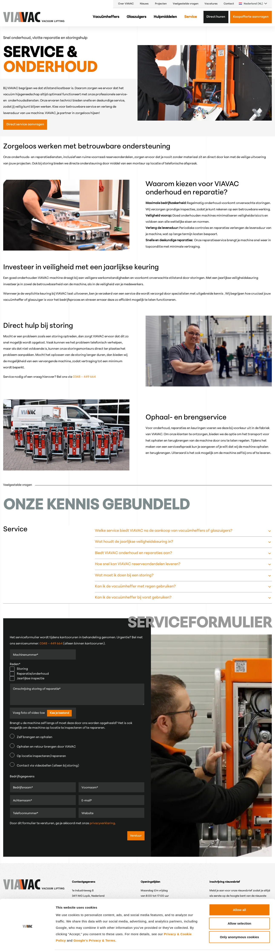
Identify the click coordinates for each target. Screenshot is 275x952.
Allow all (239, 895)
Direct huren (215, 17)
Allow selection (239, 909)
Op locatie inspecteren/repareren (38, 755)
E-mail (87, 800)
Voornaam (90, 788)
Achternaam (23, 800)
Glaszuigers (136, 17)
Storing (19, 669)
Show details (222, 943)
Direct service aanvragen (25, 124)
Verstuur (136, 835)
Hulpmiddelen (165, 17)
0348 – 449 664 (84, 377)
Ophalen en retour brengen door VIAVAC (43, 745)
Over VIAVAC (126, 4)
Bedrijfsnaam (23, 788)
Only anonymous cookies (239, 922)
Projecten (161, 4)
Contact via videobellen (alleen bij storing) (44, 764)
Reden (15, 664)
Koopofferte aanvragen (251, 17)
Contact (229, 4)
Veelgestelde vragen (185, 4)
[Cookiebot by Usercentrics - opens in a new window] (27, 944)
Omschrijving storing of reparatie (38, 689)
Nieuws (144, 4)
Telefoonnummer (26, 813)
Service (190, 17)
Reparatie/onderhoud (29, 674)
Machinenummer (26, 655)
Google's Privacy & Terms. (94, 926)
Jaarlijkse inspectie (27, 678)
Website (88, 813)
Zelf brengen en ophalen (31, 736)
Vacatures (211, 4)
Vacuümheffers (106, 17)
